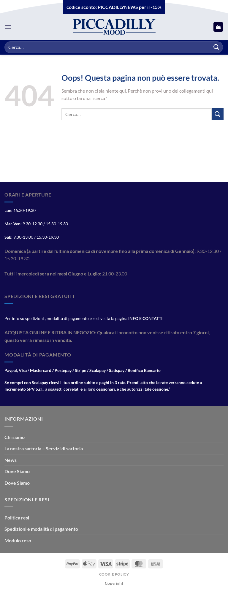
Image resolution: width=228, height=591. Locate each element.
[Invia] (216, 47)
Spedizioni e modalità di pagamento (41, 529)
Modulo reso (17, 540)
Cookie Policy (114, 574)
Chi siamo (14, 437)
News (10, 460)
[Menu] (8, 27)
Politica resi (16, 517)
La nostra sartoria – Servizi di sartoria (43, 448)
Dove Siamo (17, 471)
